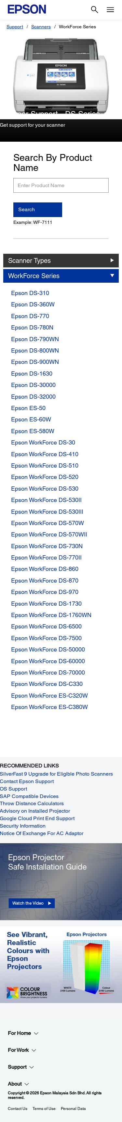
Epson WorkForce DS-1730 (46, 603)
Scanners (41, 26)
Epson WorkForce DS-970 (44, 591)
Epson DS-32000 (33, 396)
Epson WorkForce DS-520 (44, 476)
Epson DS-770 (30, 316)
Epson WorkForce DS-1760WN (51, 615)
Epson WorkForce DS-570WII (49, 534)
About (18, 1084)
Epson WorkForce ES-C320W (49, 695)
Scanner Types (29, 260)
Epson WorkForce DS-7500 (46, 638)
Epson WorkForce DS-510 (44, 465)
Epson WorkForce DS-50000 (48, 649)
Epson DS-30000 (33, 384)
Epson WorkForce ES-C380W (49, 706)
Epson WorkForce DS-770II (46, 557)
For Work (22, 1050)
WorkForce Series (34, 276)
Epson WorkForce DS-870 (44, 580)
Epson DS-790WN (35, 339)
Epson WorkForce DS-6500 (46, 626)
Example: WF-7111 (32, 222)
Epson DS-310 (30, 293)
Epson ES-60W (31, 419)
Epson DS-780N (32, 327)
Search (26, 209)
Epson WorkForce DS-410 (44, 454)
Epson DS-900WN (35, 361)
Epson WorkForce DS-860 (44, 568)
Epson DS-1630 (31, 373)
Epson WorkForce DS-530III (47, 511)
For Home (23, 1033)
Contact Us (17, 1108)
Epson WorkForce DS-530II (46, 500)
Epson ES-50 (28, 408)
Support (15, 26)
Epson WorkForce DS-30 (43, 442)
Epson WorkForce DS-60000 (48, 661)
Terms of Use (44, 1108)
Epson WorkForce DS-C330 (47, 683)
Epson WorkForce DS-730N (47, 546)
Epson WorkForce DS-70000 (48, 672)
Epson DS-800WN (35, 350)
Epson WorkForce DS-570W (47, 523)
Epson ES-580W (32, 431)
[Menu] (110, 10)
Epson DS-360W (33, 304)
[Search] (94, 10)
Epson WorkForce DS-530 (44, 488)
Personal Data (73, 1108)
